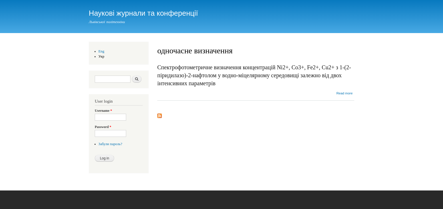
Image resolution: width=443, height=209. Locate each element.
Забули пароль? (110, 144)
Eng (101, 51)
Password (103, 127)
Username (103, 111)
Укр (101, 56)
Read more (344, 93)
